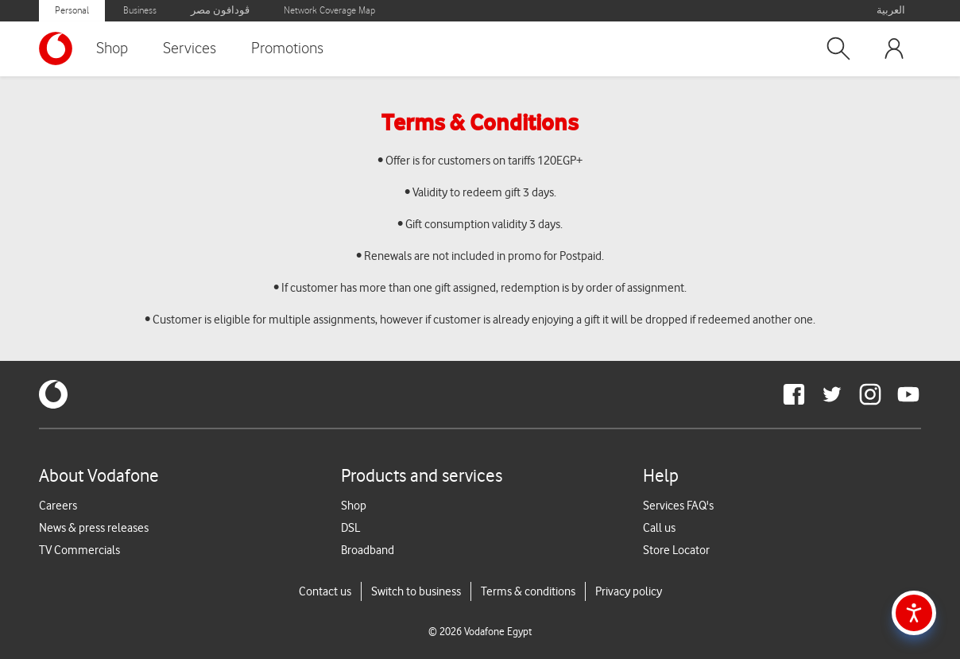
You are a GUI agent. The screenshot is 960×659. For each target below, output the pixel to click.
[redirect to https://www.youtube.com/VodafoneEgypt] (908, 394)
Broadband (367, 550)
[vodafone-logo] (53, 394)
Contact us (325, 591)
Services (189, 48)
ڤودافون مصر (220, 11)
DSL (350, 528)
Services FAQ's (678, 505)
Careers (58, 505)
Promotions (287, 48)
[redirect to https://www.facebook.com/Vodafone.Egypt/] (794, 394)
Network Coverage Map (329, 11)
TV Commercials (79, 550)
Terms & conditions (528, 591)
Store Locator (676, 550)
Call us (659, 528)
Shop (112, 48)
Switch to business (416, 591)
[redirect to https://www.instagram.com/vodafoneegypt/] (870, 394)
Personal (72, 11)
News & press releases (94, 528)
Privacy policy (628, 591)
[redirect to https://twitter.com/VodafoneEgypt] (832, 394)
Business (140, 11)
